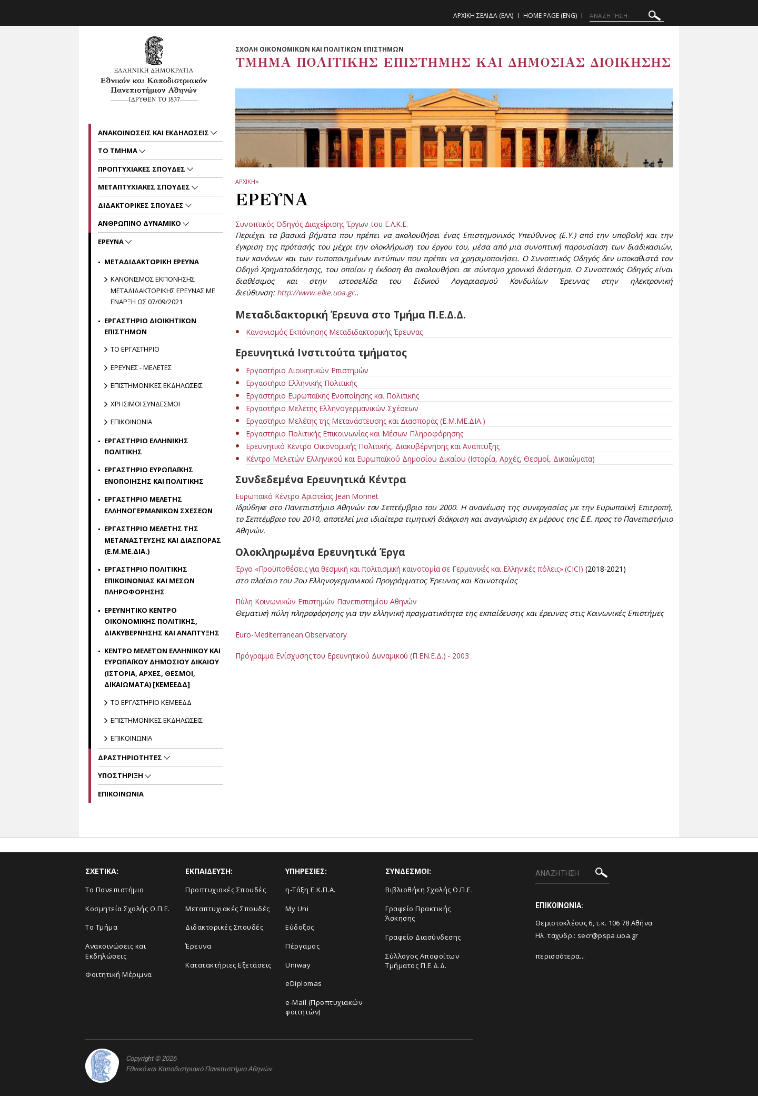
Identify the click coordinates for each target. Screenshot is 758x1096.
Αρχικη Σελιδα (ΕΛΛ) (483, 15)
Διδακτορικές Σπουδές (224, 927)
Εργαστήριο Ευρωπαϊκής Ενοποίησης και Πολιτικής (332, 396)
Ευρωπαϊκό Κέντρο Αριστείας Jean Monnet (307, 496)
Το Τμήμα (101, 927)
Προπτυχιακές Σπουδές (225, 889)
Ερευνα (111, 241)
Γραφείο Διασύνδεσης (423, 937)
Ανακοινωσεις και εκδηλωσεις (154, 132)
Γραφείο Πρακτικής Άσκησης (418, 913)
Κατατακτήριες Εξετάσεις (228, 965)
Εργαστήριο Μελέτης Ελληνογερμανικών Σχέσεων (332, 408)
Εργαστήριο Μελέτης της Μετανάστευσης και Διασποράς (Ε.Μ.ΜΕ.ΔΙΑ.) (365, 421)
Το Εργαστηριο (135, 349)
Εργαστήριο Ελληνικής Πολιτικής (301, 383)
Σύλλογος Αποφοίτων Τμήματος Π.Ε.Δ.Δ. (422, 961)
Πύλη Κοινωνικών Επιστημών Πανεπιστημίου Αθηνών (327, 601)
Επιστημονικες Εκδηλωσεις (157, 385)
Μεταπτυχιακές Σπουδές (227, 908)
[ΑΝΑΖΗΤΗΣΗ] (627, 16)
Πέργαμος (302, 946)
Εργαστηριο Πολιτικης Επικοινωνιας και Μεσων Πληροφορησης (149, 580)
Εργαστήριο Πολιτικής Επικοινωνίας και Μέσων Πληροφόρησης (354, 434)
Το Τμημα (118, 150)
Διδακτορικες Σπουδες (141, 205)
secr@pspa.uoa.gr (608, 935)
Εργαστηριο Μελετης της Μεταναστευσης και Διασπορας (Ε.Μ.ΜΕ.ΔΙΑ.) (162, 540)
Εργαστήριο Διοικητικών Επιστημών (307, 370)
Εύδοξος (299, 927)
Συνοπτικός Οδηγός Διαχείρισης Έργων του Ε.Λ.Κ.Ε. (322, 224)
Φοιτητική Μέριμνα (118, 974)
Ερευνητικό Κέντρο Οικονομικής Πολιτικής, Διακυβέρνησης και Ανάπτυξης (373, 446)
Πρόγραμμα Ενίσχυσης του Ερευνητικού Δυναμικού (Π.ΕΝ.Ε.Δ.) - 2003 (354, 656)
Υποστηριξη (121, 775)
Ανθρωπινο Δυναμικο (140, 223)
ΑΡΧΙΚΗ (245, 181)
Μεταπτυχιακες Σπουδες (145, 187)
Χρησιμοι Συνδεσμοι (145, 403)
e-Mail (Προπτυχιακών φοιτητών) (323, 1007)
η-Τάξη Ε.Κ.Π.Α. (310, 889)
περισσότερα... (560, 956)
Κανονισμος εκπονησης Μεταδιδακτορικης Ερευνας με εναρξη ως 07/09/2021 (163, 290)
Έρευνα (198, 946)
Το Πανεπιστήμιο (114, 889)
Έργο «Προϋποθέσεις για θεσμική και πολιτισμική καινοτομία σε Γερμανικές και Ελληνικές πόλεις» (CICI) (411, 569)
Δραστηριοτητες (131, 757)
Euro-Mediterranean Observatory (291, 635)
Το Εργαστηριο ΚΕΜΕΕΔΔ (151, 702)
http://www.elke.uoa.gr (316, 292)
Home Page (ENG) (550, 15)
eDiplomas (303, 983)
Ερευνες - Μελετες (141, 367)
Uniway (298, 965)
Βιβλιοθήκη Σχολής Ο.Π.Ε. (429, 889)
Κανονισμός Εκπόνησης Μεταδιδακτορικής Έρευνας (334, 332)
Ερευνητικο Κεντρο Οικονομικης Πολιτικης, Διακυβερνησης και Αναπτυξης (162, 621)
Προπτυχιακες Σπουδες (142, 169)
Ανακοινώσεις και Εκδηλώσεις (115, 951)
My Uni (296, 908)
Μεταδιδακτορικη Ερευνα (151, 261)
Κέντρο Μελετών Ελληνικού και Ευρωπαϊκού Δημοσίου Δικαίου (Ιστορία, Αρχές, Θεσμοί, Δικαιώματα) (420, 459)
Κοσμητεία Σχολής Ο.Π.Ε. (127, 908)
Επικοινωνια (131, 421)
